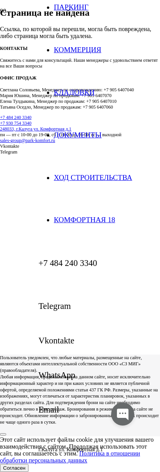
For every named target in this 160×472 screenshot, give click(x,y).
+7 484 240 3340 (16, 117)
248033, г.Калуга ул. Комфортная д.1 (36, 129)
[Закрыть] (3, 434)
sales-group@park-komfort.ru (27, 140)
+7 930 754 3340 (16, 123)
